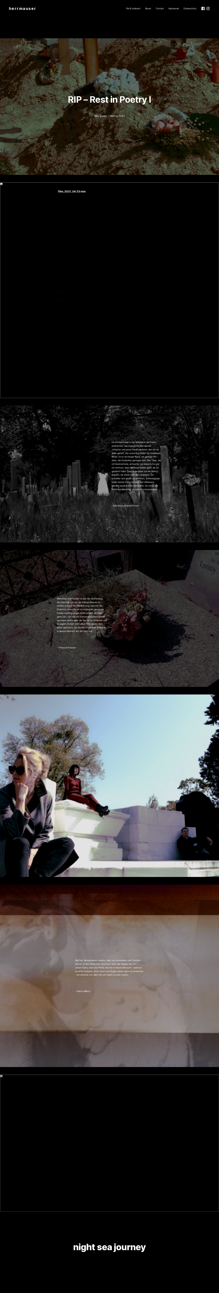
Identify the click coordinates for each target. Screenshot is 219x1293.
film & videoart (133, 8)
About (148, 8)
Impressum (174, 8)
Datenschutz (190, 8)
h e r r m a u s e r (22, 8)
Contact (160, 8)
